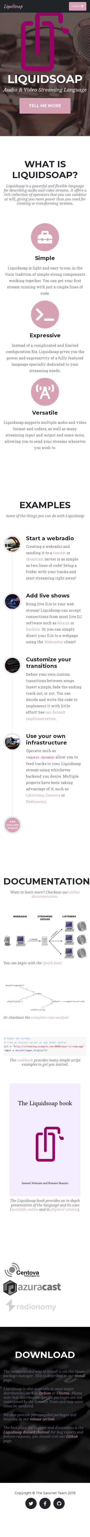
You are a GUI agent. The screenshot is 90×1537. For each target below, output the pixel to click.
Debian (45, 1393)
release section (42, 1419)
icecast (59, 552)
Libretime (35, 795)
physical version (64, 1209)
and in (44, 1209)
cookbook (25, 1060)
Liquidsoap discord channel (26, 1432)
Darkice (33, 629)
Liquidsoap (13, 6)
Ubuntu (63, 1393)
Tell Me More (45, 105)
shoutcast (35, 559)
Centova (52, 795)
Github (72, 1436)
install (80, 1376)
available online (24, 1209)
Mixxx (63, 622)
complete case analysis (50, 1017)
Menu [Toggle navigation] (77, 6)
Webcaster (53, 641)
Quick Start (52, 963)
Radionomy (36, 801)
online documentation (56, 894)
